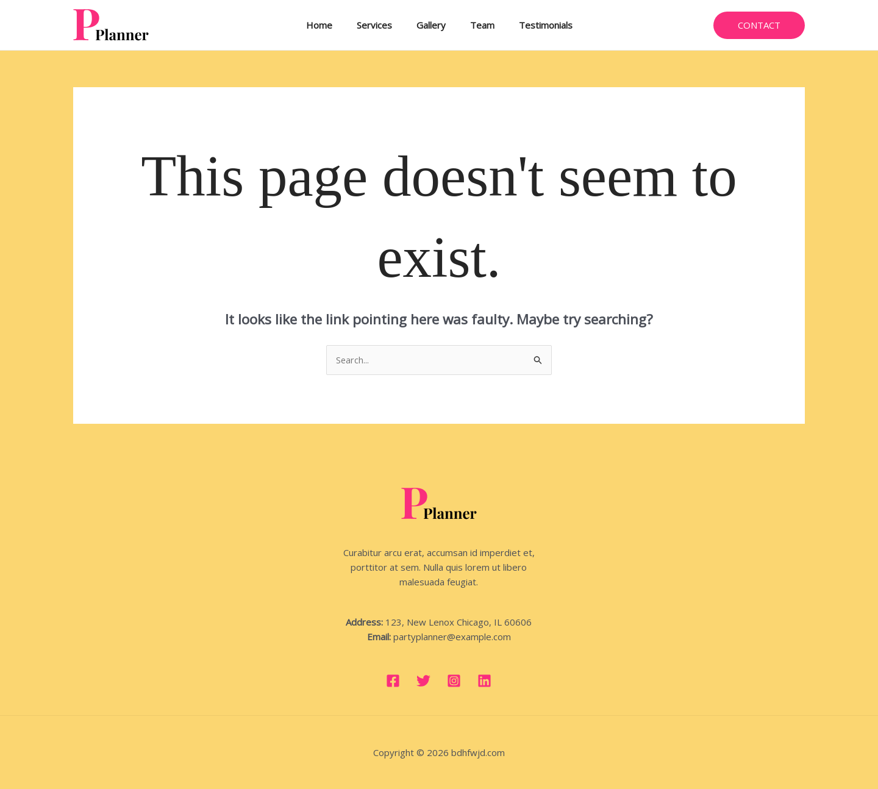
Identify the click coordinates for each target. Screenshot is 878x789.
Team (476, 25)
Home (331, 25)
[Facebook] (393, 681)
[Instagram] (454, 681)
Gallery (431, 25)
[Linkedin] (484, 681)
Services (380, 25)
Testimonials (533, 25)
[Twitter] (423, 681)
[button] (759, 25)
